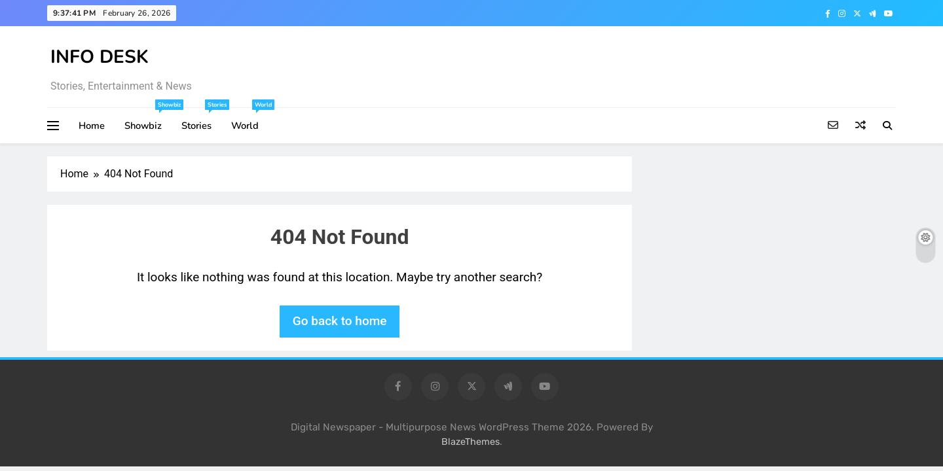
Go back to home (340, 320)
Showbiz (148, 120)
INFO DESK (99, 56)
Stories (201, 120)
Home (92, 125)
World (249, 120)
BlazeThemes (470, 441)
